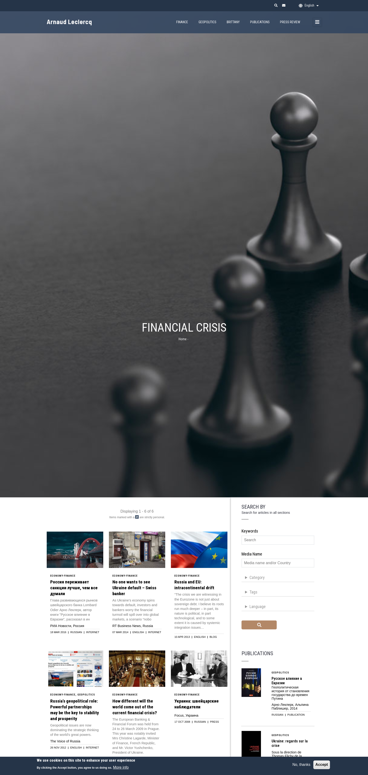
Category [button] (257, 577)
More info (121, 767)
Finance (182, 22)
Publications (260, 22)
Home (183, 339)
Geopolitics (207, 22)
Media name (252, 554)
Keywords (250, 531)
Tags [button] (253, 592)
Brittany (233, 22)
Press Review (290, 22)
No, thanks (301, 765)
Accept (321, 765)
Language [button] (257, 606)
